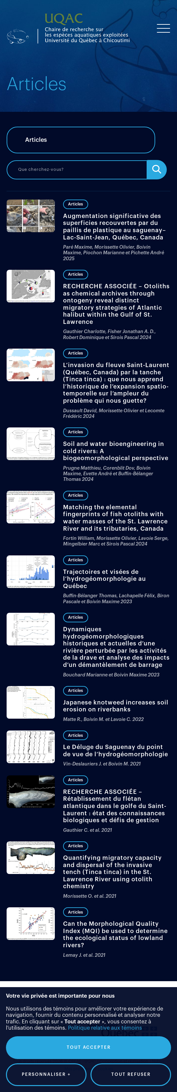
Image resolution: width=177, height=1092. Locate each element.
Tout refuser (131, 932)
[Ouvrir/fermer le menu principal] (163, 28)
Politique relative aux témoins (105, 886)
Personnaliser (46, 932)
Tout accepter (89, 905)
